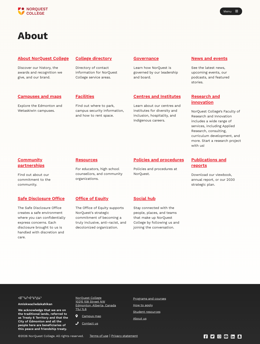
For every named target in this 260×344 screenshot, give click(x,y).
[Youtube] (227, 337)
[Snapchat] (241, 337)
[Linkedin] (234, 337)
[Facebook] (207, 337)
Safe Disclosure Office (41, 198)
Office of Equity (91, 198)
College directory (93, 58)
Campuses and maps (39, 96)
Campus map (88, 316)
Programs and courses (149, 298)
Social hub (144, 198)
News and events (209, 58)
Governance (146, 58)
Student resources (146, 312)
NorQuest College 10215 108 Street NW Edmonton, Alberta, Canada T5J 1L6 (95, 303)
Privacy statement (124, 336)
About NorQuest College (43, 58)
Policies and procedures (158, 159)
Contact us (86, 323)
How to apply (143, 305)
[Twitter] (213, 337)
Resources (86, 159)
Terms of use (99, 336)
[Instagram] (220, 337)
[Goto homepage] (33, 11)
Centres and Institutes (157, 96)
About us (139, 318)
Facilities (84, 96)
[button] (231, 11)
